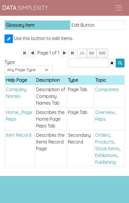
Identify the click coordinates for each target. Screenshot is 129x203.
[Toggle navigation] (119, 8)
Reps (100, 119)
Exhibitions (106, 155)
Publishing (105, 162)
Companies (107, 89)
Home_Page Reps (19, 115)
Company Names (16, 93)
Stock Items (107, 148)
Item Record (18, 135)
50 (91, 53)
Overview (105, 112)
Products (104, 142)
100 (102, 53)
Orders (102, 135)
